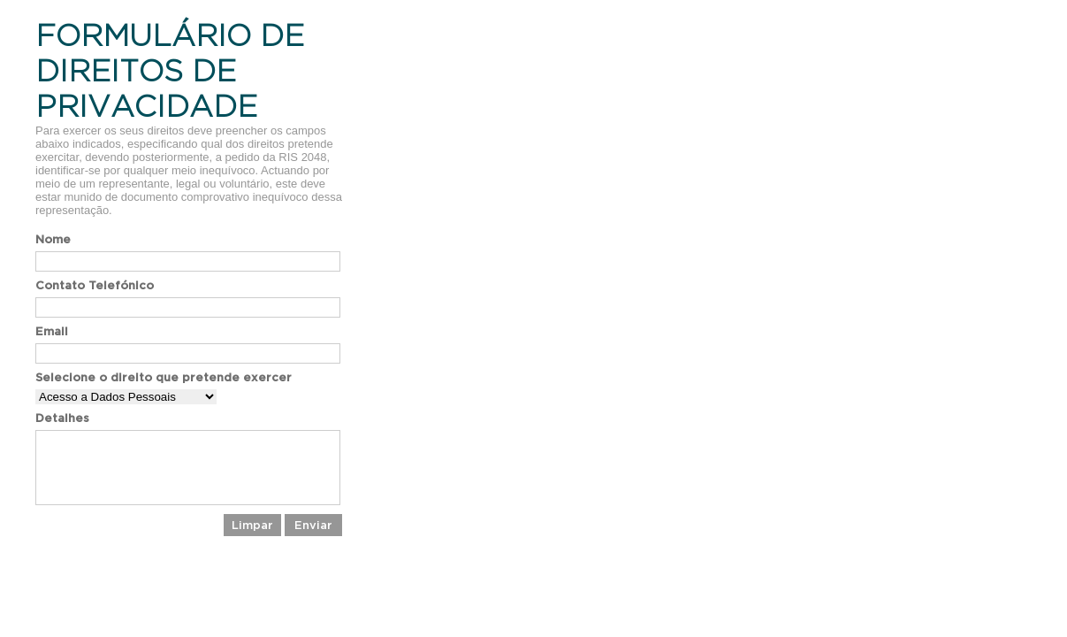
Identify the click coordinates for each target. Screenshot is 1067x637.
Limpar (252, 525)
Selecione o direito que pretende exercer (163, 377)
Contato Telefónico (94, 285)
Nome (53, 239)
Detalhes (62, 418)
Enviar (313, 525)
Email (51, 331)
